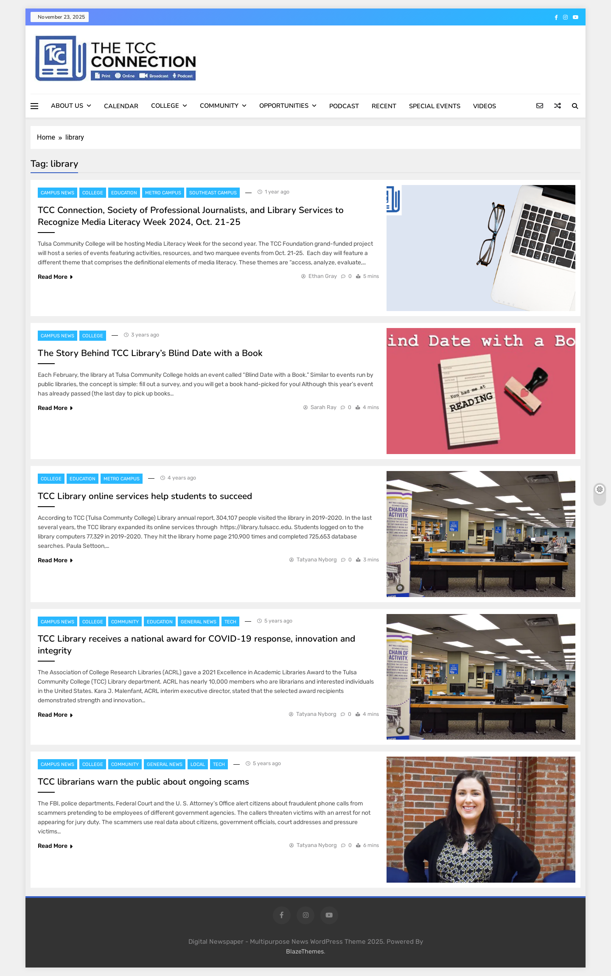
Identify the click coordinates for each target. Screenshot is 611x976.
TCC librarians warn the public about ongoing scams (143, 782)
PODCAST (344, 106)
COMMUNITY (219, 105)
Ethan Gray (322, 276)
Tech (230, 622)
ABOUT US (67, 105)
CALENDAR (121, 106)
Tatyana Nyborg (317, 559)
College (92, 193)
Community (125, 622)
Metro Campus (163, 193)
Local (198, 764)
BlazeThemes (305, 951)
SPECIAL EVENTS (434, 106)
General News (198, 622)
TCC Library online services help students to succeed (145, 496)
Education (124, 193)
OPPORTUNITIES (283, 105)
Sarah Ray (323, 407)
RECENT (384, 106)
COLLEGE (165, 105)
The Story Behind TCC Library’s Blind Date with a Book (150, 353)
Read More (55, 276)
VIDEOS (484, 106)
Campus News (57, 193)
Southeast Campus (213, 193)
